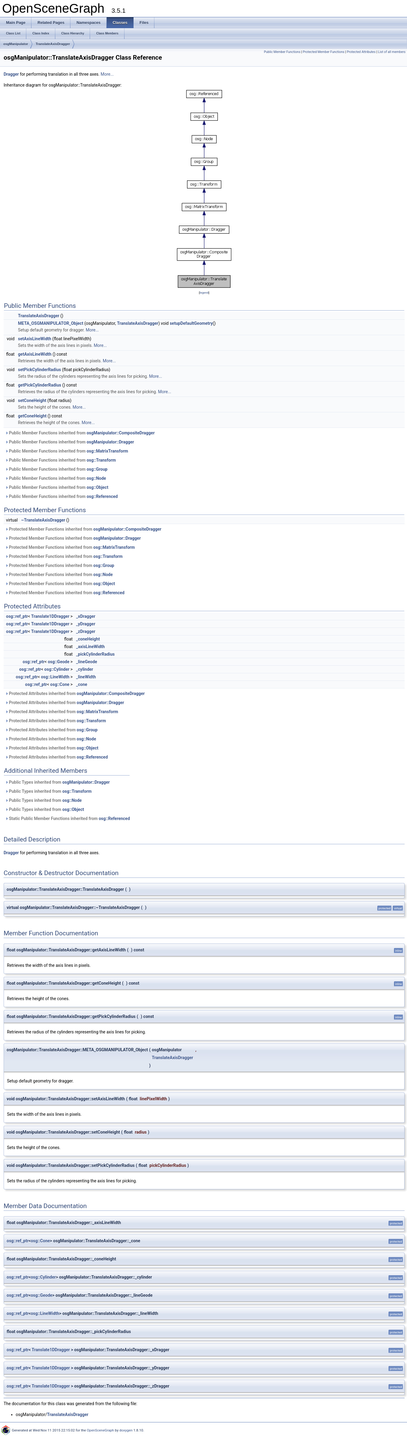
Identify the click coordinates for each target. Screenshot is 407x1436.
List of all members (391, 52)
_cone (81, 684)
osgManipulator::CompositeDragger (121, 432)
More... (107, 74)
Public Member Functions (282, 52)
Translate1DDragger (50, 616)
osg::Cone (59, 684)
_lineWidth (86, 676)
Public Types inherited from (57, 782)
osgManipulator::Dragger (110, 442)
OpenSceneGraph (100, 1430)
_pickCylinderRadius (95, 654)
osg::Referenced (102, 496)
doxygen (126, 1430)
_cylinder (84, 669)
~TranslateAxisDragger (43, 520)
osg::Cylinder (56, 669)
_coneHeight (88, 639)
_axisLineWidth (90, 646)
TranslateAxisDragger (53, 44)
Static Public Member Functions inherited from (67, 818)
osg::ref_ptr (17, 616)
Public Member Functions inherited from (80, 432)
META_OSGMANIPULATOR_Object (50, 323)
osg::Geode (58, 661)
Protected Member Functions (323, 52)
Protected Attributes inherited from (75, 693)
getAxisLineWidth (35, 354)
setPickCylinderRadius (39, 369)
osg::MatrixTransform (107, 451)
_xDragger (85, 616)
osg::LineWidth (55, 676)
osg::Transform (101, 460)
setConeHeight (32, 400)
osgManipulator (15, 44)
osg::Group (97, 469)
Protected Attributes (361, 52)
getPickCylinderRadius (39, 385)
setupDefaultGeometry (191, 323)
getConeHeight (32, 415)
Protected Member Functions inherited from (83, 529)
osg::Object (97, 487)
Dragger (11, 74)
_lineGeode (86, 661)
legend (204, 292)
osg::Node (96, 478)
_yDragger (85, 623)
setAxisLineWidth (34, 338)
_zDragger (85, 631)
